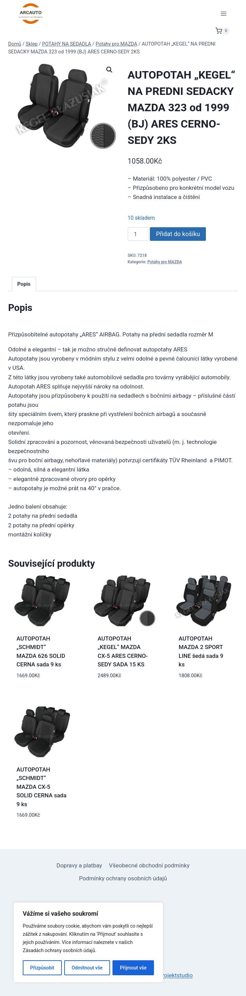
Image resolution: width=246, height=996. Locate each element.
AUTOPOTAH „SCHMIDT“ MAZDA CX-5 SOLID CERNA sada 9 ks (42, 787)
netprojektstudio (172, 975)
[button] (109, 70)
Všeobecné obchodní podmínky (149, 865)
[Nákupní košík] (222, 31)
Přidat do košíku (178, 233)
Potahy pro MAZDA (164, 262)
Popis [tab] (24, 284)
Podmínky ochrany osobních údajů (123, 878)
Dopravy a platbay (79, 865)
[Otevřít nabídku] (223, 13)
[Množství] (138, 234)
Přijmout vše (133, 967)
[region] (88, 942)
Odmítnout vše (87, 967)
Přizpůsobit (42, 967)
